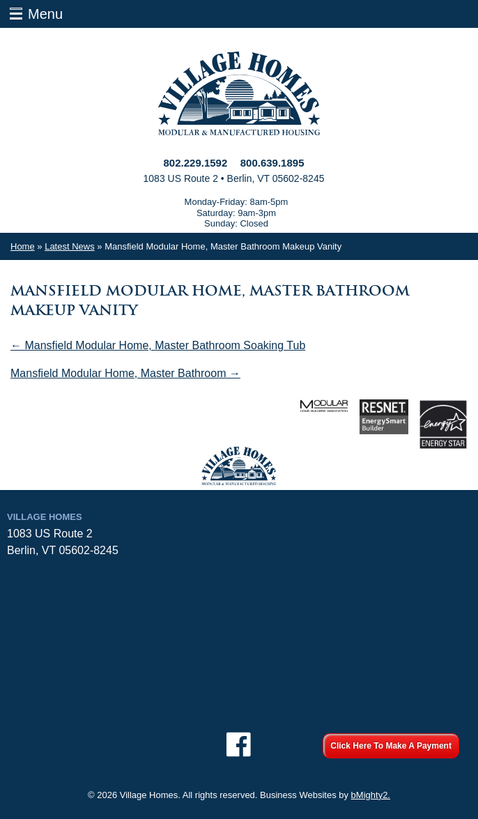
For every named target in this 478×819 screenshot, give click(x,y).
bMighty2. (370, 795)
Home (22, 246)
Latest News (70, 246)
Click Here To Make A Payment (391, 746)
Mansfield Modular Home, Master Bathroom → (125, 373)
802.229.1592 (196, 163)
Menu (45, 14)
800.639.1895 (272, 163)
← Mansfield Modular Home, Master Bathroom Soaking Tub (157, 345)
